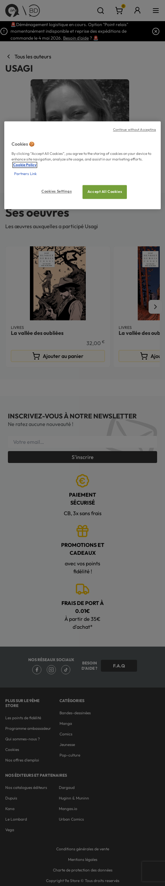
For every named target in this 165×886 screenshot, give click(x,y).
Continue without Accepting (134, 129)
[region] (82, 165)
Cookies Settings (56, 191)
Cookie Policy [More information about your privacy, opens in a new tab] (24, 165)
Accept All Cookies (104, 192)
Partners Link (25, 174)
